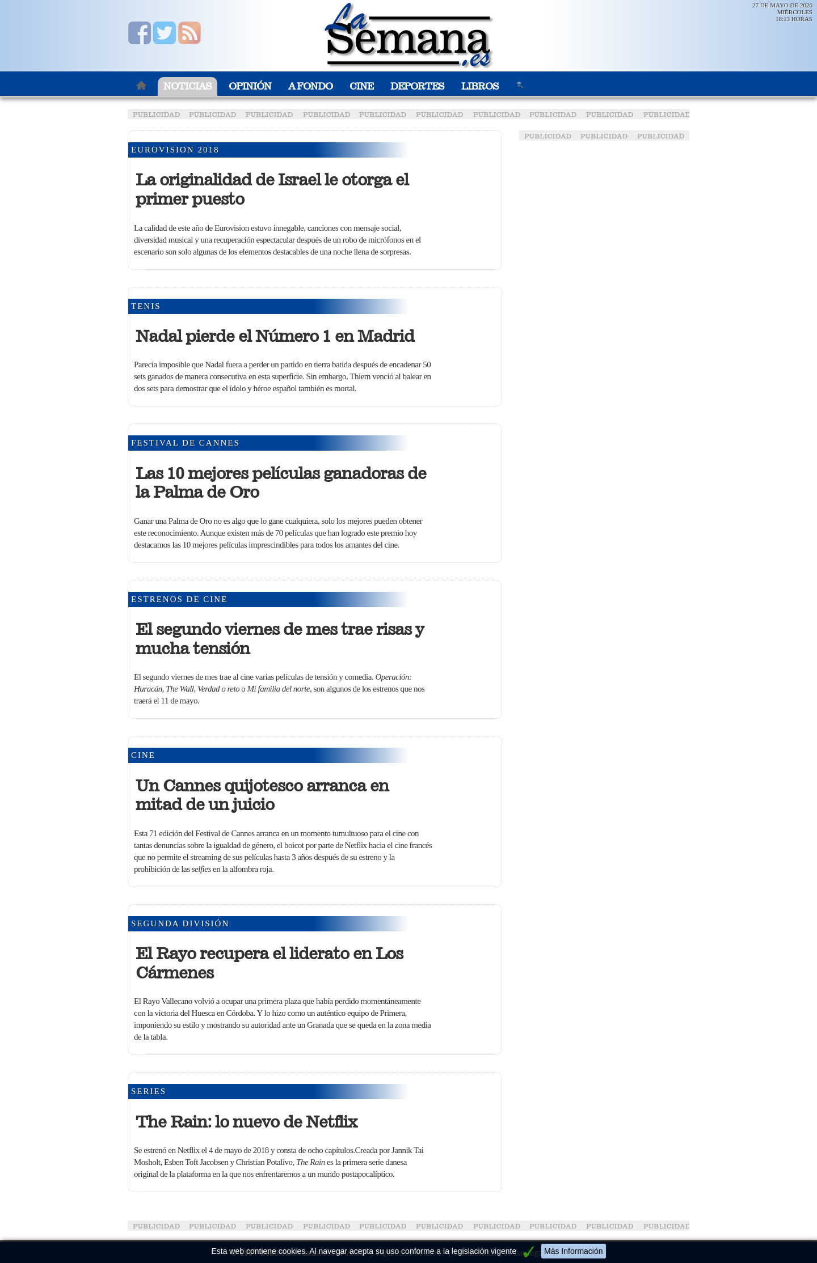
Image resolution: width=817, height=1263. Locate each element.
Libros (480, 86)
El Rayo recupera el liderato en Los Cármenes (269, 963)
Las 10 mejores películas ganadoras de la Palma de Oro (281, 483)
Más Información (573, 1251)
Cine (361, 86)
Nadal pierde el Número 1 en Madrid (275, 336)
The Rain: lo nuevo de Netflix (246, 1121)
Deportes (417, 86)
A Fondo (310, 86)
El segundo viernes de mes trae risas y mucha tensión (280, 639)
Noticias (187, 86)
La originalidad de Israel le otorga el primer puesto (272, 189)
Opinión (250, 86)
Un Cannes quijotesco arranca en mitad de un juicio (262, 795)
